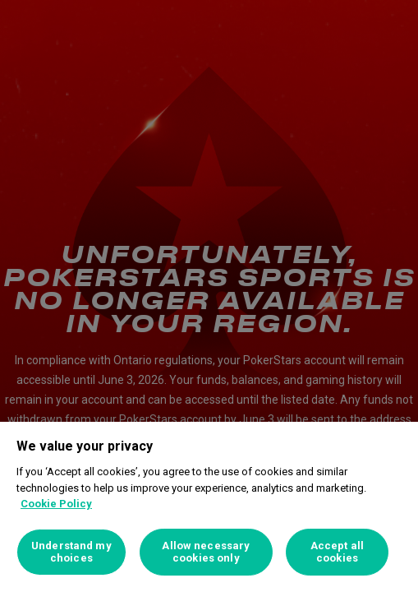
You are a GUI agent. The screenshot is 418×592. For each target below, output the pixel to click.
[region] (209, 507)
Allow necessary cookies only (206, 552)
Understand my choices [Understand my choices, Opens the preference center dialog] (71, 552)
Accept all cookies (337, 552)
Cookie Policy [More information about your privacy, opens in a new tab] (56, 503)
